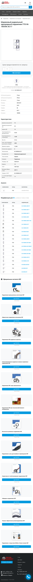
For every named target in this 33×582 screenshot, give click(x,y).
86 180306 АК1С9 (25, 257)
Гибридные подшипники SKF (9, 498)
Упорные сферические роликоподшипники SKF (13, 520)
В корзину (16, 73)
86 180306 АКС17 (25, 213)
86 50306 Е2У (25, 268)
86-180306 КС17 (25, 224)
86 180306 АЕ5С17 (26, 206)
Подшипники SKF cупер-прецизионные (11, 385)
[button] (7, 562)
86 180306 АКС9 (25, 217)
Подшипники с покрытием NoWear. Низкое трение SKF (15, 543)
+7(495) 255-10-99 (23, 571)
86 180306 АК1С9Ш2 (26, 250)
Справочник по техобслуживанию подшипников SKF (14, 476)
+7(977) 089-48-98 (23, 574)
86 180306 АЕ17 (25, 235)
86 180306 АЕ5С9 (25, 239)
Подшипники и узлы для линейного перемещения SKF (15, 453)
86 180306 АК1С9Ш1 (26, 242)
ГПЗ (16, 85)
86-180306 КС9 (25, 228)
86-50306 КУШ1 (25, 231)
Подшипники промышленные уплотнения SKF (13, 295)
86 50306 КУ (24, 272)
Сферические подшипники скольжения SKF (12, 317)
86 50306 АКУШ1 (25, 264)
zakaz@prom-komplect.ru (7, 573)
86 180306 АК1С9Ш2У (27, 246)
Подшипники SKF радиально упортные (11, 339)
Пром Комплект (4, 579)
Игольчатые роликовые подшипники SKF (12, 431)
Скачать (17, 298)
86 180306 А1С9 (25, 261)
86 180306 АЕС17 (25, 209)
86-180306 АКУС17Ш (26, 220)
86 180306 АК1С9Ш (26, 253)
